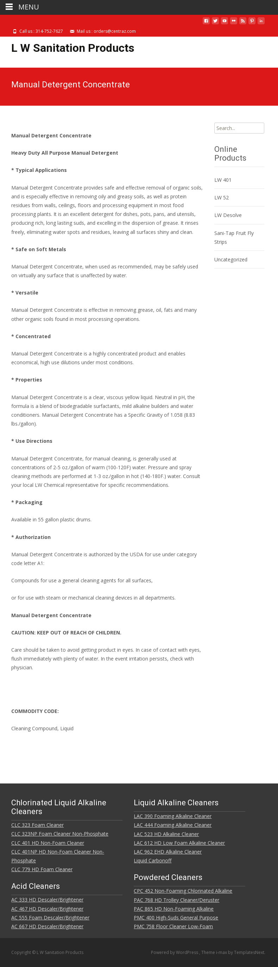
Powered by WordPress (175, 952)
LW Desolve (228, 215)
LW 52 (221, 197)
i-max (222, 952)
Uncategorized (230, 259)
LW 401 (223, 179)
